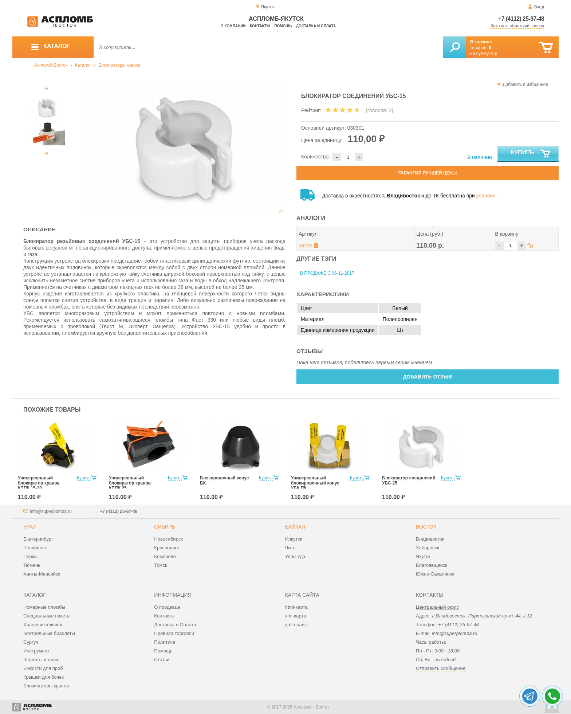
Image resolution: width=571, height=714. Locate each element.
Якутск (423, 556)
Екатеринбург (38, 539)
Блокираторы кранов (119, 65)
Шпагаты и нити (40, 659)
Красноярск (166, 547)
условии (486, 196)
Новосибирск (168, 539)
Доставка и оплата (316, 26)
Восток (426, 527)
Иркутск (293, 539)
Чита (290, 547)
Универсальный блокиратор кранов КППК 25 (130, 483)
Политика (164, 642)
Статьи (161, 659)
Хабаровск (427, 547)
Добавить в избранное (525, 84)
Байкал (295, 527)
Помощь (283, 26)
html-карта (296, 607)
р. (495, 53)
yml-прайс (296, 624)
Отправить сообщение (440, 668)
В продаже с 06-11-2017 (327, 273)
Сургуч (30, 642)
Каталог (83, 65)
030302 (305, 246)
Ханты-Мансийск (41, 574)
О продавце (167, 607)
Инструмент (36, 651)
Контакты (260, 26)
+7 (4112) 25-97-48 (521, 19)
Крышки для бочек (43, 677)
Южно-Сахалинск (435, 574)
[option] (183, 147)
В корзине (481, 41)
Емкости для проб (43, 668)
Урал (29, 527)
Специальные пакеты (47, 616)
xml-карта (295, 616)
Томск (160, 565)
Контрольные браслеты (49, 633)
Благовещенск (431, 565)
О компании (233, 26)
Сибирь (164, 527)
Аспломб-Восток (50, 65)
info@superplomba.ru (51, 511)
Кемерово (165, 556)
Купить (531, 154)
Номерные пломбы (44, 607)
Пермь (30, 556)
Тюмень (31, 565)
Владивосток (430, 539)
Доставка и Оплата (175, 624)
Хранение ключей (42, 624)
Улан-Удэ (295, 556)
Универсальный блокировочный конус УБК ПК (315, 483)
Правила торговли (174, 633)
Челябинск (35, 547)
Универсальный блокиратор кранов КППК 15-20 (39, 483)
